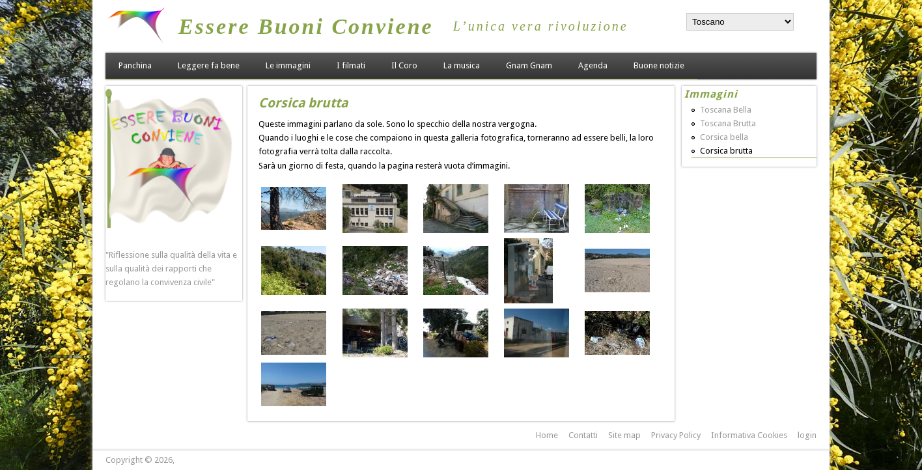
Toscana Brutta (728, 123)
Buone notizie (659, 65)
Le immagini (288, 65)
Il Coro (404, 65)
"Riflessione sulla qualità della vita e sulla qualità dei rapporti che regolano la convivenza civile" (171, 268)
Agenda (593, 65)
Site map (624, 435)
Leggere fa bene (209, 65)
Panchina (135, 65)
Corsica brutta (726, 151)
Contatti (583, 435)
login (807, 435)
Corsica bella (724, 137)
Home (547, 435)
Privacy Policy (676, 435)
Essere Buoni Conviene (306, 26)
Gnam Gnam (529, 65)
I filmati (351, 65)
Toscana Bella (725, 110)
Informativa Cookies (749, 435)
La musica (461, 65)
